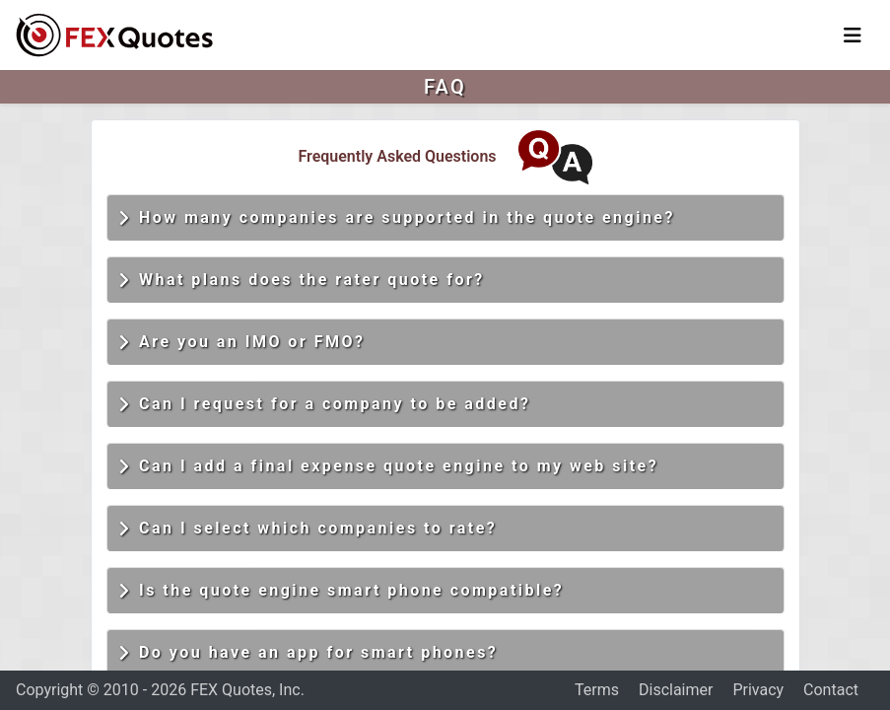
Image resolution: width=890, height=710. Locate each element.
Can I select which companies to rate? (308, 528)
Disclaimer (676, 689)
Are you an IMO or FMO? (242, 342)
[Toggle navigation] (852, 35)
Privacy (758, 689)
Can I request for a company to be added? (324, 404)
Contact (830, 689)
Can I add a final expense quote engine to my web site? (388, 466)
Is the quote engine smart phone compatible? (341, 591)
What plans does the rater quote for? (301, 280)
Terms (597, 689)
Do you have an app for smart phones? (308, 653)
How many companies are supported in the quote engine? (396, 218)
